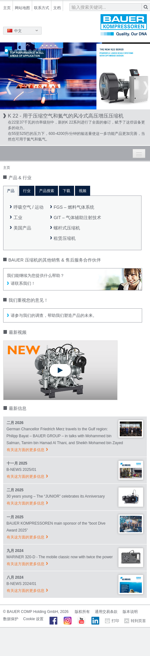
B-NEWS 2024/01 (22, 584)
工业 (18, 217)
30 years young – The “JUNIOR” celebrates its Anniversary (56, 496)
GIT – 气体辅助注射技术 (77, 217)
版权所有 (82, 611)
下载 (66, 191)
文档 (57, 8)
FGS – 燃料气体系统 (74, 207)
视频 (82, 191)
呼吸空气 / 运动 (29, 207)
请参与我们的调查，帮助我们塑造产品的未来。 (54, 315)
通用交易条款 (106, 611)
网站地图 (22, 8)
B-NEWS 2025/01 (22, 469)
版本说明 (130, 611)
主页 (7, 8)
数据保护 (10, 619)
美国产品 (22, 227)
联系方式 (41, 8)
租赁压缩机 (65, 238)
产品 (10, 191)
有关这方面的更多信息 (25, 450)
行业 (27, 191)
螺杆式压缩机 (67, 227)
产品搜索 (46, 191)
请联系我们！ (23, 283)
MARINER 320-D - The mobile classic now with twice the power (60, 557)
